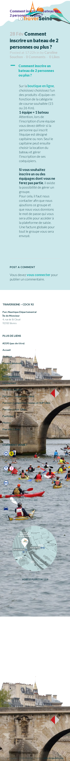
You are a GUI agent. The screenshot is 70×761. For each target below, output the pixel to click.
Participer (8, 416)
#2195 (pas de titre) (14, 343)
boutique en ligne (41, 86)
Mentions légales (12, 389)
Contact (7, 356)
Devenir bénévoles (13, 363)
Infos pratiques (11, 376)
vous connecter (38, 275)
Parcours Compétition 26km (18, 396)
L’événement (9, 383)
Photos (7, 422)
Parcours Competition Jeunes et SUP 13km (26, 402)
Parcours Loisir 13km (14, 409)
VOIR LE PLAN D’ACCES (35, 579)
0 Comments (35, 57)
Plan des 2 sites (11, 429)
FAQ (5, 369)
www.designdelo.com (53, 758)
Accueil (7, 349)
